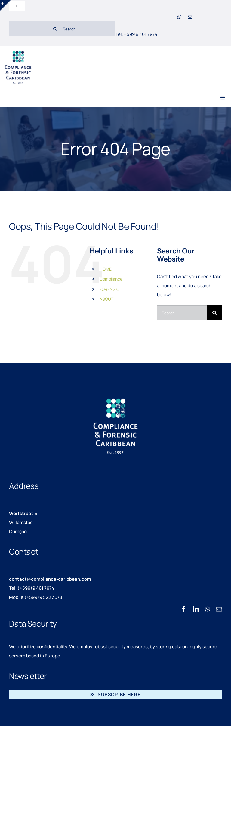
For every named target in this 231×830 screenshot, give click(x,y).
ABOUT (106, 299)
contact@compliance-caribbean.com (50, 579)
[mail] (190, 16)
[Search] (55, 28)
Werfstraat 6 (23, 513)
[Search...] (82, 28)
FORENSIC (109, 289)
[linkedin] (196, 609)
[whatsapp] (179, 16)
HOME (106, 269)
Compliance (111, 279)
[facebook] (184, 609)
